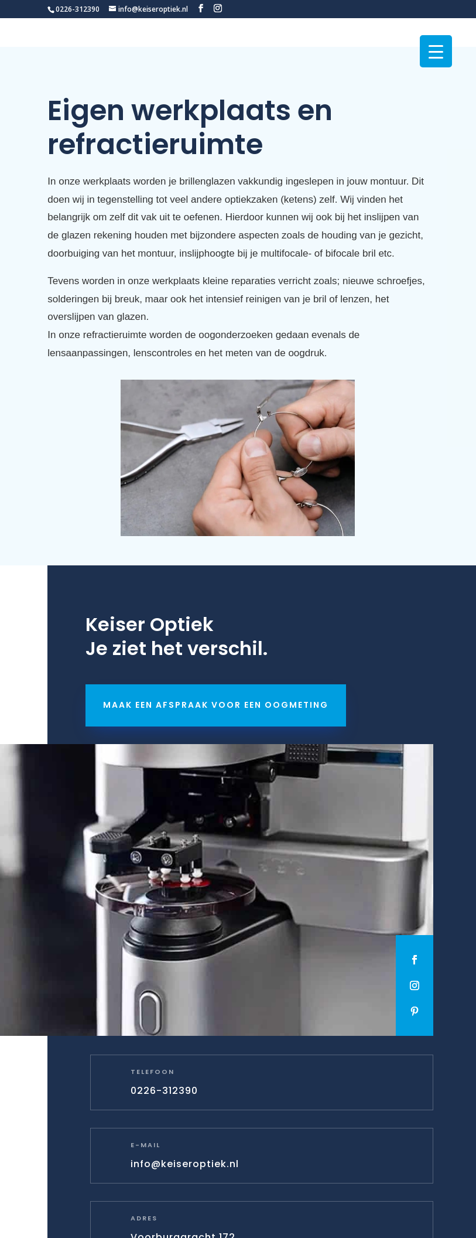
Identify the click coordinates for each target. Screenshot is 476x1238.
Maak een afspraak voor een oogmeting (215, 705)
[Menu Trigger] (436, 51)
